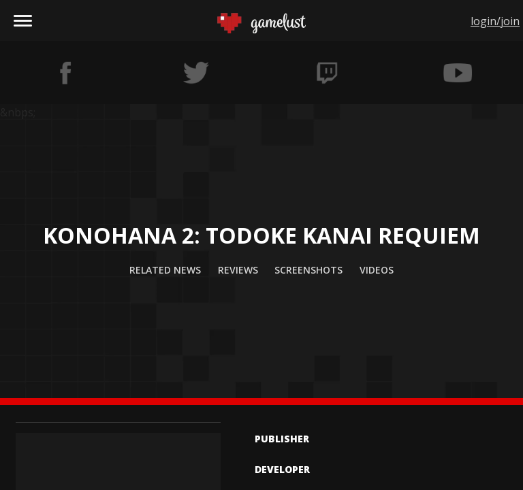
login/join (495, 21)
